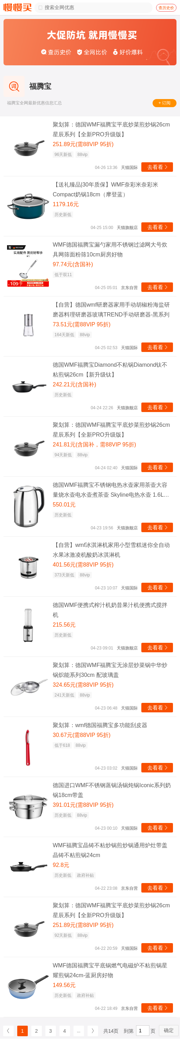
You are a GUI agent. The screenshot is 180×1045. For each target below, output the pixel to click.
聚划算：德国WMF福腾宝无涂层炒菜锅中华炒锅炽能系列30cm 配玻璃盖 (110, 670)
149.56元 (64, 985)
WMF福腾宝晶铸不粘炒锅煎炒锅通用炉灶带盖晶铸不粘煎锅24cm (110, 850)
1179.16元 (66, 204)
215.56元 (64, 625)
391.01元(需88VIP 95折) (83, 805)
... (79, 1030)
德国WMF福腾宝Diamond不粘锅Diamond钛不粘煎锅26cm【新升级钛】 (110, 370)
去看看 (158, 167)
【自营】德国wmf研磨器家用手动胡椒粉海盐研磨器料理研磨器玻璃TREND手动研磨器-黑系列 (111, 310)
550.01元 (64, 505)
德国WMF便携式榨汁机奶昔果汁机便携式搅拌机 (110, 610)
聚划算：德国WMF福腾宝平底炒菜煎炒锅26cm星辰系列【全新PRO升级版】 (111, 129)
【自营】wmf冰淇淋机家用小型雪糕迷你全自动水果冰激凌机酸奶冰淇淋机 (111, 550)
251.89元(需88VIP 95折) (83, 144)
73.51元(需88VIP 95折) (81, 324)
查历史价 (166, 8)
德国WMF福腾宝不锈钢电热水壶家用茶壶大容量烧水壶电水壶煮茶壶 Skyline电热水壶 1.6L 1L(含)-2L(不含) (110, 491)
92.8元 (61, 865)
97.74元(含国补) (73, 264)
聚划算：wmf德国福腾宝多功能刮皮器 (100, 725)
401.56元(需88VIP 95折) (83, 565)
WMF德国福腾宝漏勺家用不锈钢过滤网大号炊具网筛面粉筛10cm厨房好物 (110, 249)
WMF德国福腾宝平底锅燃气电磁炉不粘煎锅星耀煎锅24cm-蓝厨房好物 (110, 970)
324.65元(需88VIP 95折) (83, 685)
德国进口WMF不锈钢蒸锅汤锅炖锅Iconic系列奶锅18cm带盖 (112, 790)
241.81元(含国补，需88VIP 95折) (94, 445)
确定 (169, 1030)
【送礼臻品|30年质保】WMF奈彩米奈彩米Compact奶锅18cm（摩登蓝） (105, 189)
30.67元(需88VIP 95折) (81, 735)
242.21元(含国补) (74, 384)
